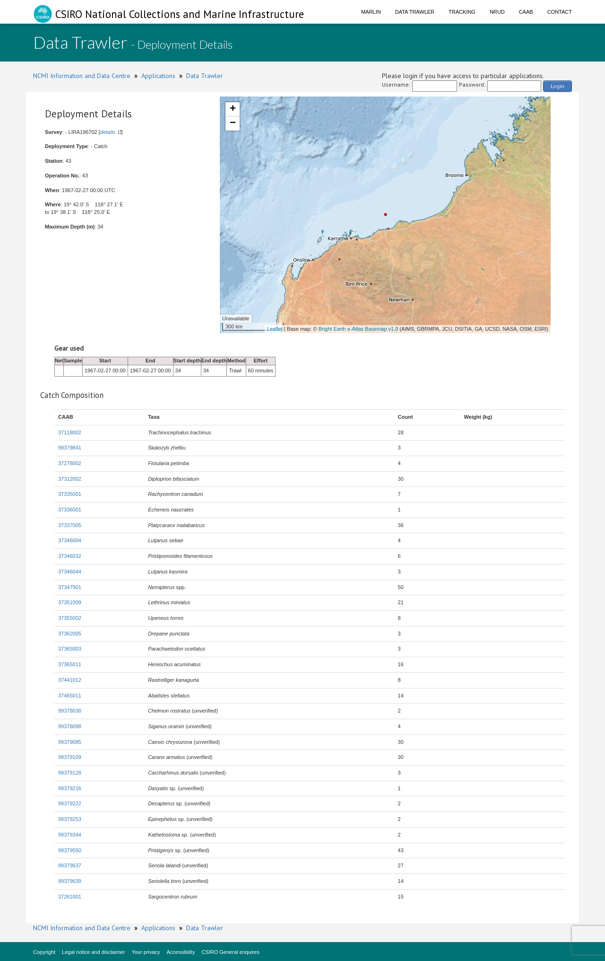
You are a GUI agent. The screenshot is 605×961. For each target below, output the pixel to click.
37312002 (69, 479)
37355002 (69, 618)
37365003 (69, 649)
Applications (158, 75)
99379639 (69, 881)
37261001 (69, 896)
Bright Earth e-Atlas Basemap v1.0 (358, 329)
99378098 (69, 726)
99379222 (69, 803)
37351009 (69, 602)
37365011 (69, 664)
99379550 (69, 850)
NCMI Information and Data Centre (81, 75)
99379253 (69, 819)
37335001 (69, 494)
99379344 (69, 835)
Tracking (462, 12)
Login (557, 85)
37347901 (69, 587)
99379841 (69, 447)
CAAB (526, 12)
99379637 (69, 865)
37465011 (69, 695)
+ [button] (233, 109)
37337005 (69, 525)
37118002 (69, 432)
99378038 (69, 711)
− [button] (233, 123)
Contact (559, 12)
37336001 (69, 509)
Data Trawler (414, 12)
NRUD (497, 12)
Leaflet (275, 329)
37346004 (69, 540)
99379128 (69, 773)
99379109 (69, 757)
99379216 (69, 788)
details (107, 132)
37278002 (69, 463)
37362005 (69, 633)
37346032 (69, 556)
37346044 (69, 571)
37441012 (69, 680)
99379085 (69, 742)
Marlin (371, 12)
